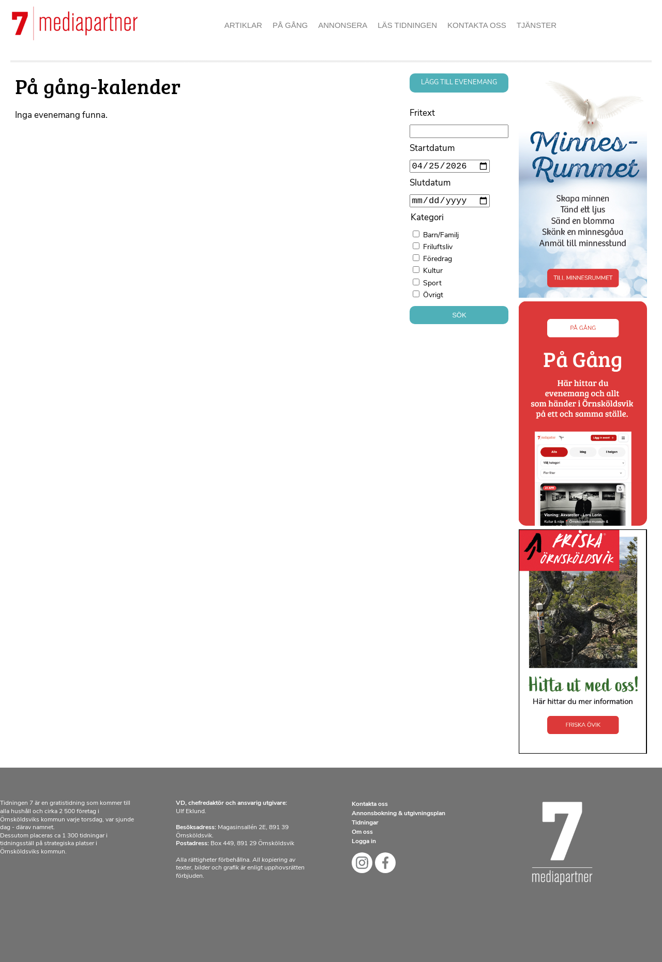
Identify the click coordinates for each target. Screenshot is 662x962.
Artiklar (243, 25)
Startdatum (432, 148)
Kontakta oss (476, 25)
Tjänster (537, 25)
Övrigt (433, 299)
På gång (290, 25)
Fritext (422, 113)
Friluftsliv (438, 251)
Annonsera (342, 25)
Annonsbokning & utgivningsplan (398, 814)
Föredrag (437, 263)
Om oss (362, 832)
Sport (432, 288)
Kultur (433, 275)
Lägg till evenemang (459, 82)
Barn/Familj (441, 239)
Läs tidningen (407, 25)
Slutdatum (430, 185)
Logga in (364, 841)
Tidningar (365, 823)
